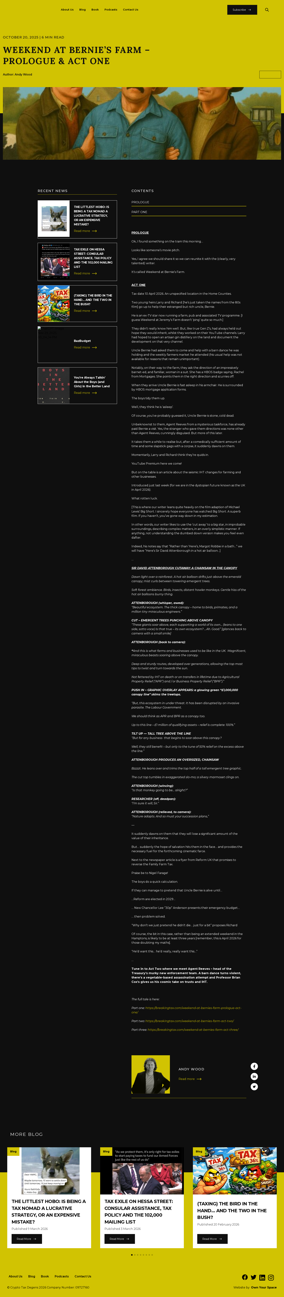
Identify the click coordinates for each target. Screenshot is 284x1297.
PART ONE (139, 212)
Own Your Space (264, 1287)
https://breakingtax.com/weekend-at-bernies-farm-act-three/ (193, 1030)
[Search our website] (267, 10)
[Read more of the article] (77, 219)
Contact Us (130, 9)
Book (95, 9)
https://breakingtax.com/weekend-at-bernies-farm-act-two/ (189, 1021)
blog (270, 74)
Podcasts (111, 9)
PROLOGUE (140, 202)
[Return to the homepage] (25, 10)
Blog (82, 9)
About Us (67, 9)
